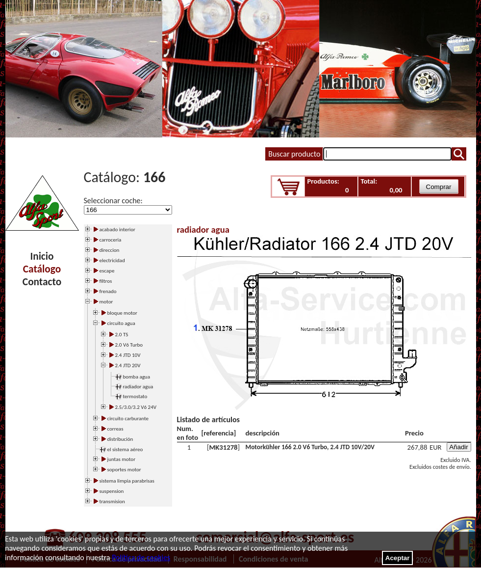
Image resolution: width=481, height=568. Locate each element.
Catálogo (42, 269)
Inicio (42, 256)
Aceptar (397, 558)
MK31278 (223, 447)
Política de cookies (141, 557)
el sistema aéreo (125, 449)
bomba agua (136, 377)
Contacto (42, 281)
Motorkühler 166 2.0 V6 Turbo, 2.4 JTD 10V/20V (310, 447)
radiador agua (138, 386)
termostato (135, 396)
